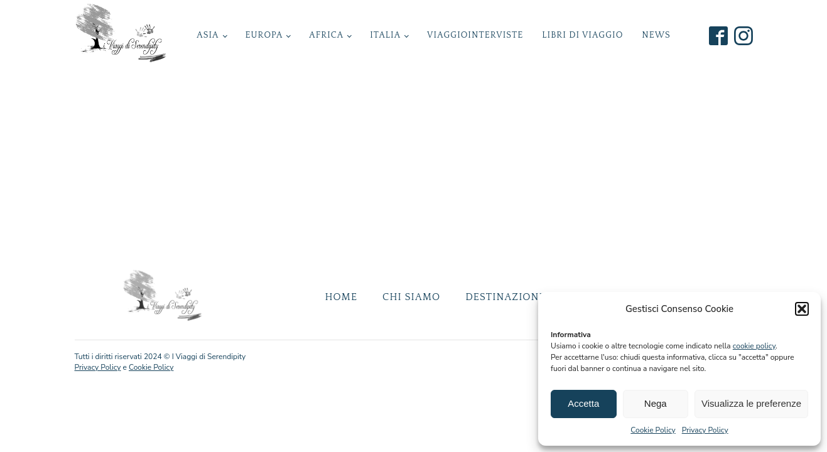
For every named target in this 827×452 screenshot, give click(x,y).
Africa (326, 35)
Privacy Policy (705, 430)
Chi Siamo (411, 297)
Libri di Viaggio (582, 35)
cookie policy (754, 346)
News (656, 35)
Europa (264, 35)
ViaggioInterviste (475, 35)
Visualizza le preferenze (751, 403)
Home (341, 297)
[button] (802, 309)
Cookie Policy (652, 430)
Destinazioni (504, 297)
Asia (208, 35)
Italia (385, 35)
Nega (655, 403)
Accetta (583, 403)
